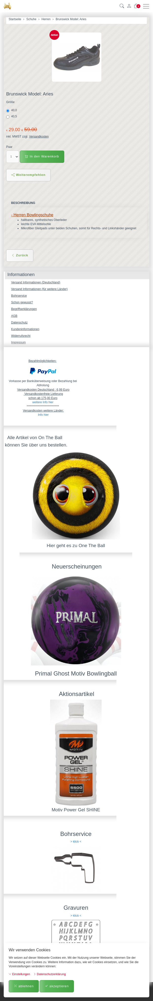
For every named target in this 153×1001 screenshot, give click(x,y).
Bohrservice (19, 295)
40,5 (12, 117)
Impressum (18, 342)
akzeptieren (57, 986)
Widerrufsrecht (20, 336)
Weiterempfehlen (28, 175)
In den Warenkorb (42, 156)
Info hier (43, 414)
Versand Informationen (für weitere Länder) (39, 289)
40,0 (12, 110)
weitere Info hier (42, 402)
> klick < (75, 841)
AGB (14, 316)
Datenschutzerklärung (49, 974)
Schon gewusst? (22, 302)
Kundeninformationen (25, 329)
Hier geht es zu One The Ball (76, 545)
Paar (9, 147)
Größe (10, 102)
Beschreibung (23, 203)
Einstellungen (19, 974)
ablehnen (24, 986)
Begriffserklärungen (24, 309)
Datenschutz (19, 322)
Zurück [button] (19, 255)
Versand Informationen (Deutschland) (35, 282)
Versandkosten (38, 136)
